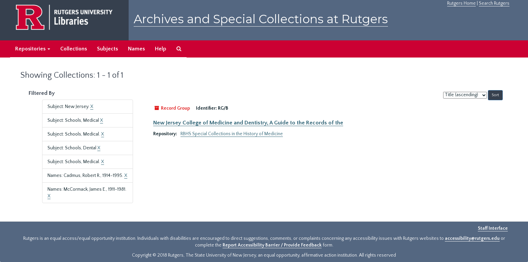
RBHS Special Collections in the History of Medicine (231, 134)
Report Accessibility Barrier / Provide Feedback (272, 245)
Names (136, 49)
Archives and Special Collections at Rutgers (261, 19)
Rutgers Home (461, 3)
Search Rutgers (494, 3)
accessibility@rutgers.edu (472, 238)
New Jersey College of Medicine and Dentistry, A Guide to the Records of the (248, 123)
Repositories (32, 49)
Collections (73, 49)
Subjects (107, 49)
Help (160, 49)
